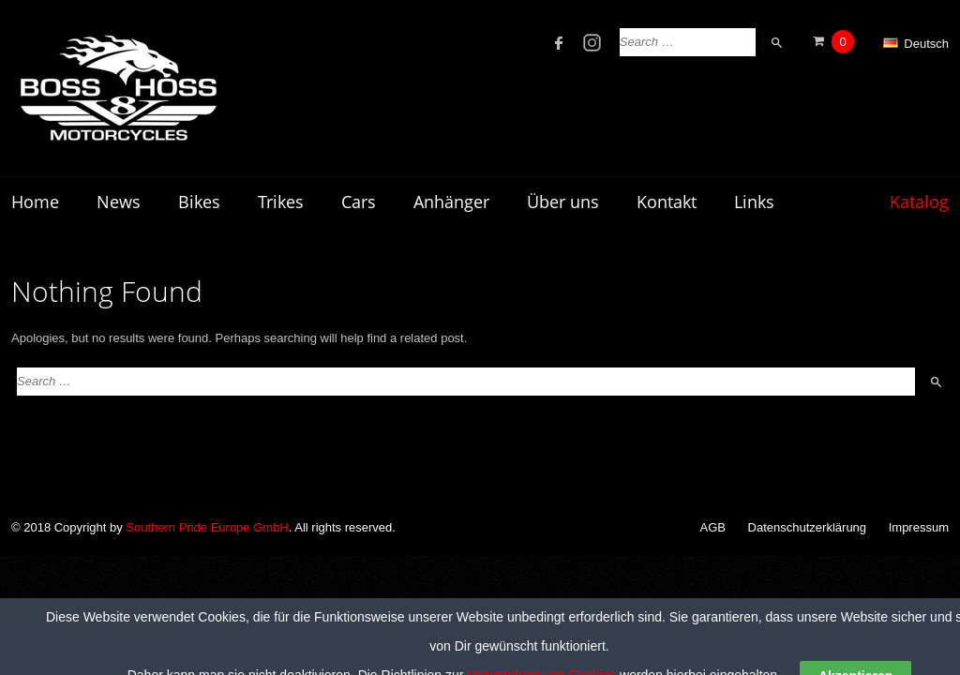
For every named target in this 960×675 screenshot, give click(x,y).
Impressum (919, 527)
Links (754, 201)
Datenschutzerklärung (807, 527)
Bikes (199, 201)
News (119, 201)
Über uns (563, 201)
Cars (358, 201)
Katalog (919, 201)
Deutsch (916, 44)
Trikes (281, 201)
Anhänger (451, 201)
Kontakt (667, 201)
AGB (713, 527)
